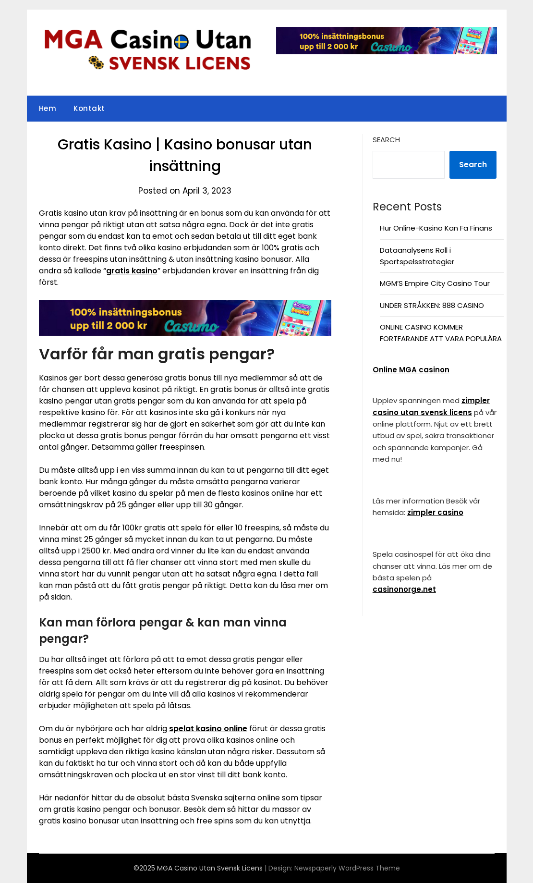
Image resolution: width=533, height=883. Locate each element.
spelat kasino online (208, 728)
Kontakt (89, 108)
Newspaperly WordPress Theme (347, 868)
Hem (48, 108)
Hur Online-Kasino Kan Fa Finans (436, 228)
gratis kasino (131, 270)
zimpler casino (435, 512)
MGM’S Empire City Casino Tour (435, 283)
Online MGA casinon (411, 370)
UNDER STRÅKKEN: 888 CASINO (432, 305)
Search (386, 140)
